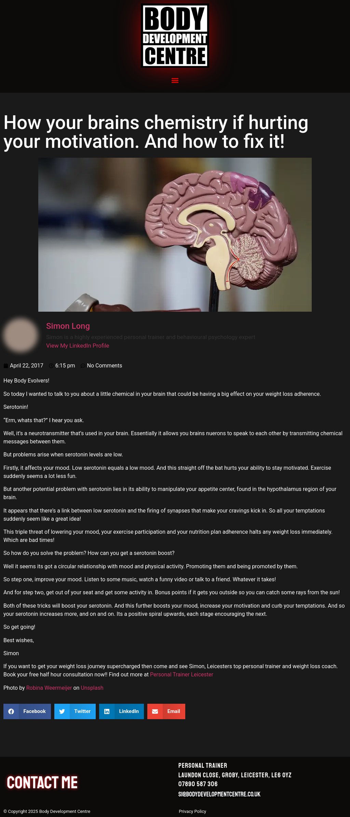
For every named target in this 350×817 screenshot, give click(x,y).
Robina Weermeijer (49, 688)
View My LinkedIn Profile (77, 345)
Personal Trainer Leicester (181, 674)
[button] (175, 80)
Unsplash (92, 688)
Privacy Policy (192, 811)
